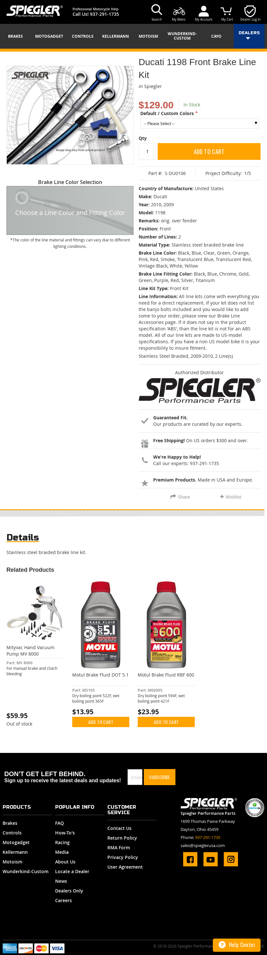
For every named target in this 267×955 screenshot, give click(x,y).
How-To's (65, 833)
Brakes (10, 823)
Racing (62, 842)
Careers (63, 900)
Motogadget (16, 842)
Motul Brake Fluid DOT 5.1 (100, 675)
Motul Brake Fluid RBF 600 (166, 675)
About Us (65, 862)
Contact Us (119, 828)
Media (62, 852)
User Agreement (125, 867)
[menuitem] (17, 36)
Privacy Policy (122, 857)
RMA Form (118, 847)
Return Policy (122, 838)
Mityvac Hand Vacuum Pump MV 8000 (30, 650)
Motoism (12, 862)
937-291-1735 (104, 14)
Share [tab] (184, 497)
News (61, 881)
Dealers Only (69, 891)
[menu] (133, 36)
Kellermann (15, 852)
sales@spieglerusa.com (203, 845)
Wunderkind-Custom (25, 871)
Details (22, 537)
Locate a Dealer (72, 871)
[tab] (22, 539)
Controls (12, 833)
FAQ (59, 823)
